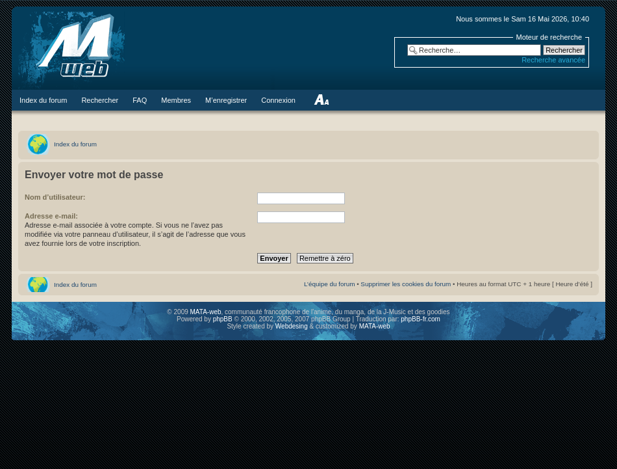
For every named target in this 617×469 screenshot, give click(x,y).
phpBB (223, 319)
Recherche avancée (553, 60)
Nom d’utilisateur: (55, 197)
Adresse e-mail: (51, 216)
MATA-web (205, 311)
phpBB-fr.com (420, 319)
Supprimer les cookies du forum (405, 284)
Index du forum (75, 144)
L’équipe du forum (329, 284)
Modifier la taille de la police (321, 100)
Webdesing (292, 326)
